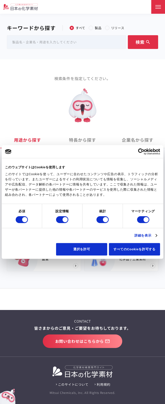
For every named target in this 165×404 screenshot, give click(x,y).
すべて (77, 28)
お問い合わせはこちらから (82, 341)
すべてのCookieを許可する (134, 249)
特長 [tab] (82, 140)
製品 (95, 28)
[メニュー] (158, 7)
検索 (143, 42)
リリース (114, 28)
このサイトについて (73, 384)
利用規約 (103, 384)
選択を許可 (81, 249)
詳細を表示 (142, 235)
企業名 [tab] (137, 140)
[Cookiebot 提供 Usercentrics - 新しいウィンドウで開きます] (141, 151)
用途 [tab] (27, 140)
